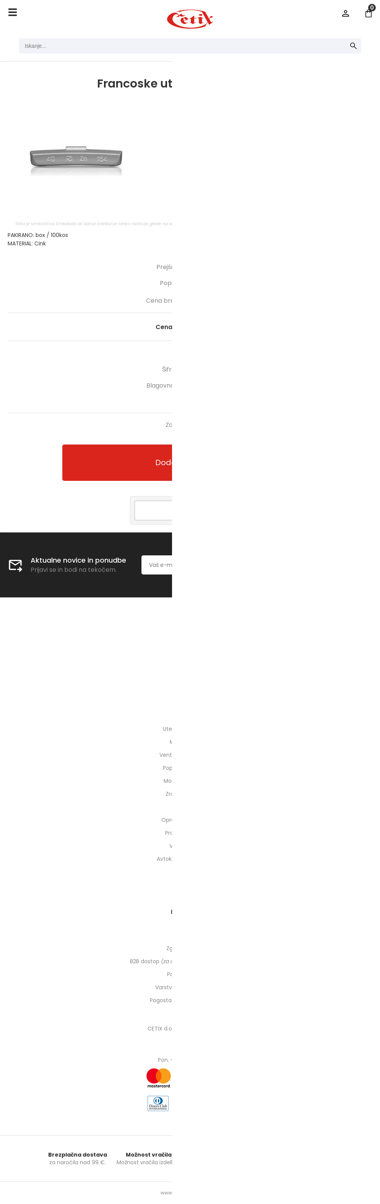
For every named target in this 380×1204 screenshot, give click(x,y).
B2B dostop (190, 961)
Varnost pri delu (190, 846)
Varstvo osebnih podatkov (190, 987)
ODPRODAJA (190, 872)
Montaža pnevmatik (190, 781)
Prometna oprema (190, 833)
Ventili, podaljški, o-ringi (190, 755)
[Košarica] (368, 13)
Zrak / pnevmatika (190, 794)
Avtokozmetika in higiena (190, 859)
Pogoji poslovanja (190, 974)
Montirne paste (190, 742)
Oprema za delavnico (190, 820)
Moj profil (190, 935)
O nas (190, 639)
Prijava (345, 13)
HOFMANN (218, 385)
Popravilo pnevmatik (190, 768)
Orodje (190, 807)
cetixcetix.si (190, 678)
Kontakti (190, 652)
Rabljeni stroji (190, 885)
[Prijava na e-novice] (278, 564)
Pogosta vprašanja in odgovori (190, 1000)
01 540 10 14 (190, 665)
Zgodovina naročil (190, 948)
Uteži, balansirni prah (190, 729)
